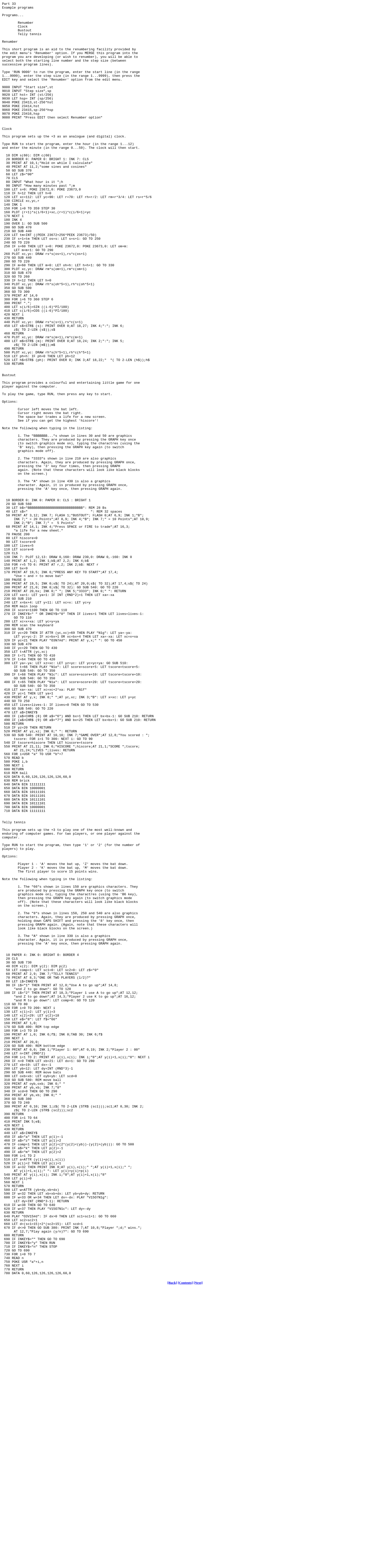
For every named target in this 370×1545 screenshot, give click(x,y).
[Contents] (185, 1537)
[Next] (198, 1537)
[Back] (172, 1537)
